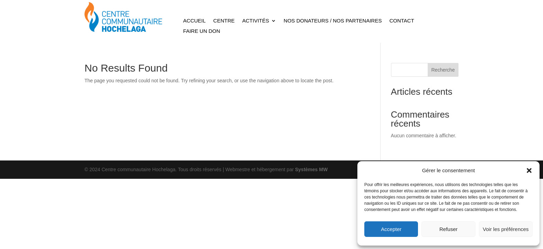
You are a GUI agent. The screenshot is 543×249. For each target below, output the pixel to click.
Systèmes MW (311, 169)
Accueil (194, 21)
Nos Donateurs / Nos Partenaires (333, 21)
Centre (224, 21)
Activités (255, 21)
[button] (529, 170)
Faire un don (201, 31)
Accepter (391, 229)
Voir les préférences (506, 229)
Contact (401, 21)
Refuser (448, 229)
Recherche (443, 70)
